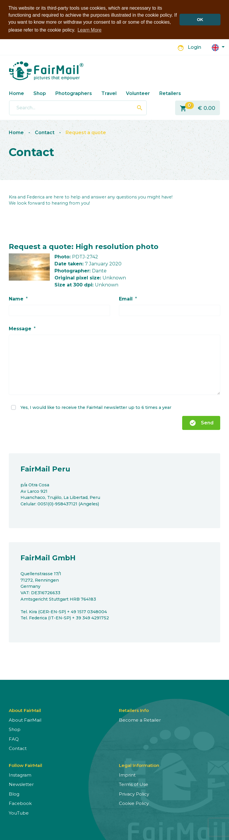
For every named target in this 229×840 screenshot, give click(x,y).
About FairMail (25, 720)
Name (16, 299)
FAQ (14, 739)
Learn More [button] (90, 29)
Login (194, 47)
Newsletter (21, 784)
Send (201, 422)
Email (126, 299)
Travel (109, 93)
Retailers (170, 93)
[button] (218, 47)
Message (20, 328)
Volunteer (138, 93)
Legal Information (139, 765)
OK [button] (200, 19)
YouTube (19, 813)
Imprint (127, 775)
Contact (44, 132)
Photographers (73, 93)
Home (16, 93)
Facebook (20, 803)
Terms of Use (133, 784)
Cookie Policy (134, 803)
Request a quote (86, 132)
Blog (14, 794)
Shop (39, 93)
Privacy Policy (134, 794)
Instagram (20, 775)
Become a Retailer (140, 720)
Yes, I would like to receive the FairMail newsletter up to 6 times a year (95, 407)
